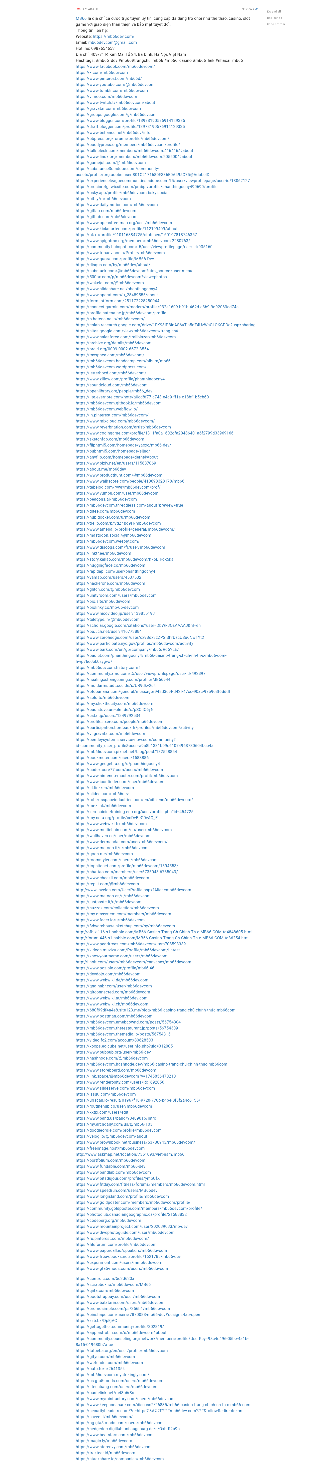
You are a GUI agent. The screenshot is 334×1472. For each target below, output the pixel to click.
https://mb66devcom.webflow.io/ (107, 409)
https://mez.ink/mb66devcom (103, 805)
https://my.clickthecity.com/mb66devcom (114, 703)
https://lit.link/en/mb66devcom (105, 787)
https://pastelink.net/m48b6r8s (105, 1392)
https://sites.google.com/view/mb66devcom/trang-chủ (127, 331)
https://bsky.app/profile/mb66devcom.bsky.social (122, 192)
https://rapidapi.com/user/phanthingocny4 (115, 571)
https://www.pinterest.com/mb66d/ (109, 78)
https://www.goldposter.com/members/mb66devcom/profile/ (133, 1202)
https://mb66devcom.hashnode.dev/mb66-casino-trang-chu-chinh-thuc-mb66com (152, 1064)
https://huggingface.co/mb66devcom (111, 565)
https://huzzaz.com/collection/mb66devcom (117, 908)
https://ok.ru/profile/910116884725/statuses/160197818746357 (136, 234)
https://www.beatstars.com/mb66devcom (115, 1434)
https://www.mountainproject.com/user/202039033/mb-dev (132, 1226)
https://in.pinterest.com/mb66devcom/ (112, 415)
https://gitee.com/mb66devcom (105, 511)
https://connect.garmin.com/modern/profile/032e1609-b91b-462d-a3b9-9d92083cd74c (157, 307)
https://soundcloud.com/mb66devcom (112, 385)
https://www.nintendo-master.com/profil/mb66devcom (127, 775)
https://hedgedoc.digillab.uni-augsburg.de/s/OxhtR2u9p (128, 1428)
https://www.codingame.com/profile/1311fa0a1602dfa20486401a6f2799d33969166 (155, 433)
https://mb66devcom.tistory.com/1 (108, 667)
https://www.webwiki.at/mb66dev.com (112, 998)
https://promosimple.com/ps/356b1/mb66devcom (123, 1308)
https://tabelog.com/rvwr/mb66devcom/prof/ (118, 487)
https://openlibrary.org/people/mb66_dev (114, 391)
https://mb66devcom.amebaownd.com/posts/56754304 (128, 1022)
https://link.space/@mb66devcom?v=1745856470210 (126, 1076)
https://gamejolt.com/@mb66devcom (111, 162)
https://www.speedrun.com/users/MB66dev (117, 1190)
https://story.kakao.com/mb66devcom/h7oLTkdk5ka (125, 559)
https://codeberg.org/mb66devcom (108, 1220)
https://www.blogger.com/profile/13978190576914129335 (130, 120)
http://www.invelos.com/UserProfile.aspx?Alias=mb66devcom (133, 890)
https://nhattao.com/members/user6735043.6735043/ (127, 871)
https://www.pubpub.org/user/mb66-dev (113, 1052)
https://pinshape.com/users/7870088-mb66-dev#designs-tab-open (138, 1314)
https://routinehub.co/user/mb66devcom (114, 1106)
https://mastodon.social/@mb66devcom (113, 535)
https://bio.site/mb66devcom (103, 601)
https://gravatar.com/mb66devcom (108, 108)
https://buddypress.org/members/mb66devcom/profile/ (128, 144)
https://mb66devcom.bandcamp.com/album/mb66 (123, 361)
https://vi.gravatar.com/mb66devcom (110, 733)
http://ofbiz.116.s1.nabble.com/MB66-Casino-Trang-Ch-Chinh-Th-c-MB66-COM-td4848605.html (164, 932)
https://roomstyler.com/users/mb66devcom (117, 859)
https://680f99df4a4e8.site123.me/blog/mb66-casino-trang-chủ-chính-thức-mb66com (156, 1010)
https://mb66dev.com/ (114, 36)
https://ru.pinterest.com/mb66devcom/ (112, 1238)
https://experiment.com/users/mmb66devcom (119, 1262)
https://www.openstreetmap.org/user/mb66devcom (124, 222)
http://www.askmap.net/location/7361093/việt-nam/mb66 (130, 1154)
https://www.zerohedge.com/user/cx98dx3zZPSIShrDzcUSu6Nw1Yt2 (140, 637)
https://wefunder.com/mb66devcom (109, 1362)
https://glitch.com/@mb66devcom (108, 589)
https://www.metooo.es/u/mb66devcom (113, 896)
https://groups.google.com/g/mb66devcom (116, 114)
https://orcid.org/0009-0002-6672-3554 (112, 349)
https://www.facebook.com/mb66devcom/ (115, 66)
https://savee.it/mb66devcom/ (104, 1416)
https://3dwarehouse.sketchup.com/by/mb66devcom (125, 926)
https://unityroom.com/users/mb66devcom (116, 595)
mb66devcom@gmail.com (112, 42)
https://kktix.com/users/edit (102, 1112)
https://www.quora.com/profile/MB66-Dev (115, 258)
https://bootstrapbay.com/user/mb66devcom (118, 1296)
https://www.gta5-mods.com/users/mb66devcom (122, 1268)
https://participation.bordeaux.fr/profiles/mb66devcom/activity (135, 727)
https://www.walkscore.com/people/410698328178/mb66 (130, 481)
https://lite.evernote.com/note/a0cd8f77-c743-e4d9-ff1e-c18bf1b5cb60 (142, 397)
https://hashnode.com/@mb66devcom (112, 1058)
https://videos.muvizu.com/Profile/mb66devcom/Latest (128, 950)
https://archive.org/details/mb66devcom (114, 343)
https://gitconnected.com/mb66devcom (113, 992)
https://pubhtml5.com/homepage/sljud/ (113, 451)
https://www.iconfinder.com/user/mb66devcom (120, 781)
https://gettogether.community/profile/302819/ (120, 1326)
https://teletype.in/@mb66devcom (108, 619)
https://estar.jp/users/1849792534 (108, 715)
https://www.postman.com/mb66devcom (114, 1016)
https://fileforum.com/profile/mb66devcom (116, 1244)
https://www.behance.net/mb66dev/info (113, 132)
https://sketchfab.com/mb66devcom (110, 439)
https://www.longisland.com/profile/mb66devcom (122, 1196)
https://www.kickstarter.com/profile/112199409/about (127, 228)
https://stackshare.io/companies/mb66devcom (120, 1458)
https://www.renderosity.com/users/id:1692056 (120, 1082)
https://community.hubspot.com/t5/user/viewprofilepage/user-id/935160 (144, 246)
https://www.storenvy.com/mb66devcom (114, 1446)
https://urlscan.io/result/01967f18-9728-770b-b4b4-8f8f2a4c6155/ (138, 1100)
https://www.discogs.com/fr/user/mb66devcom (120, 547)
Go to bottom (276, 24)
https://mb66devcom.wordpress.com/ (111, 367)
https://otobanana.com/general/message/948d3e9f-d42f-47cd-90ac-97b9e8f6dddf (153, 691)
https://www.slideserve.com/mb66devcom (115, 1088)
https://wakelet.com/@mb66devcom (110, 282)
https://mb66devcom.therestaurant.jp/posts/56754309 (127, 1028)
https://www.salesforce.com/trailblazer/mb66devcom (126, 337)
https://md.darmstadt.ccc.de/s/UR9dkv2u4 (116, 685)
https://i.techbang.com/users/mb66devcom (117, 1386)
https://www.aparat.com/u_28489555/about (117, 294)
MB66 (81, 18)
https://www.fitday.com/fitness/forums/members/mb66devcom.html (140, 1184)
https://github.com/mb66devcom (107, 216)
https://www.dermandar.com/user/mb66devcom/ (122, 841)
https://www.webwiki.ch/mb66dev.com (112, 1004)
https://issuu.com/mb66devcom (106, 1094)
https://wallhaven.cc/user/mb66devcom (113, 835)
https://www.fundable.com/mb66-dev (111, 1166)
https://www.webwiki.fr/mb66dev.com (111, 823)
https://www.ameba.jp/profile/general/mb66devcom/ (125, 529)
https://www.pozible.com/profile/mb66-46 (115, 968)
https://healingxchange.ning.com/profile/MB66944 (123, 679)
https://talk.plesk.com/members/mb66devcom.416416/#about (134, 150)
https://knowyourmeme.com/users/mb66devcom (122, 956)
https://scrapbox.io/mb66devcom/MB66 (113, 1284)
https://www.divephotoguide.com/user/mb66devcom (125, 1232)
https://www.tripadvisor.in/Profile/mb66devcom (120, 252)
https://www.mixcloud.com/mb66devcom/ (115, 421)
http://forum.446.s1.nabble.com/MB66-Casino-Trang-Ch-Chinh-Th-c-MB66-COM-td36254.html (163, 938)
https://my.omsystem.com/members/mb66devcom (123, 914)
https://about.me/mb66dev (101, 469)
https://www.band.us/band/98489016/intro (116, 1118)
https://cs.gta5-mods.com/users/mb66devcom (120, 1380)
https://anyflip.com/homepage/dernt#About (117, 457)
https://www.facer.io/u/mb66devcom (110, 920)
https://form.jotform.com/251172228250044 (118, 301)
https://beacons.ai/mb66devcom (106, 499)
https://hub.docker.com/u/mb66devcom (113, 517)
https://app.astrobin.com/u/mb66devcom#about (121, 1332)
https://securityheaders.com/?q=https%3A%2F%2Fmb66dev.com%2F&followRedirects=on (159, 1410)
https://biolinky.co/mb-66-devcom (107, 607)
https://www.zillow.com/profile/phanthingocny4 (120, 379)
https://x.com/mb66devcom (102, 72)
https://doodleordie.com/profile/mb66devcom (119, 1130)
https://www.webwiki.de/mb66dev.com (112, 980)
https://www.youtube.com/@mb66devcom (115, 84)
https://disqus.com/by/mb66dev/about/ (113, 264)
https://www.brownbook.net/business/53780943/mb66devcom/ (135, 1142)
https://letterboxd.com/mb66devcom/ (111, 373)
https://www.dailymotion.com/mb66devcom (117, 204)
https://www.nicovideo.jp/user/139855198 (115, 613)
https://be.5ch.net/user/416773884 (109, 631)
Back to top (274, 18)
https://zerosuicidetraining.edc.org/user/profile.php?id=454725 (135, 811)
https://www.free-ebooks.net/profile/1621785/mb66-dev (128, 1256)
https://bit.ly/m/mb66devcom (103, 198)
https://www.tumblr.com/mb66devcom (112, 90)
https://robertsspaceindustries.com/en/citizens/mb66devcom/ (134, 799)
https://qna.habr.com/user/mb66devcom (114, 986)
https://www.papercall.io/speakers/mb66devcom (121, 1250)
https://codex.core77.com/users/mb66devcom (119, 769)
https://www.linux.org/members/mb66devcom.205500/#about (134, 156)
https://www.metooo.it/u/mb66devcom (112, 847)
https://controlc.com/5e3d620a (105, 1278)
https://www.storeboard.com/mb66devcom (116, 1070)
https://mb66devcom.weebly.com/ (108, 541)
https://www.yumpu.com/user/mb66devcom (117, 493)
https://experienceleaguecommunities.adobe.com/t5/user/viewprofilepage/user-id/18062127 (163, 180)
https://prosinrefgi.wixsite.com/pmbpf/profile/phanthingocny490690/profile (147, 186)
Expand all (274, 11)
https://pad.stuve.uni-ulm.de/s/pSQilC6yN (115, 709)
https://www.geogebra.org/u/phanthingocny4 (118, 763)
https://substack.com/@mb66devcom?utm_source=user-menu (134, 270)
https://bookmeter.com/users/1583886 (112, 757)
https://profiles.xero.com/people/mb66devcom (120, 721)
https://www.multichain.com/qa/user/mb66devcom (124, 829)
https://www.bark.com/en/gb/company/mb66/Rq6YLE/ (127, 649)
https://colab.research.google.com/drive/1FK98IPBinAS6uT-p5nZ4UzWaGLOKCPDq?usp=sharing (166, 325)
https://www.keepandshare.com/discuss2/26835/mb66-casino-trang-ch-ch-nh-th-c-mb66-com (163, 1404)
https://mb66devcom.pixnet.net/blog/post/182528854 (126, 751)
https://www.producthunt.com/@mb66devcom (119, 475)
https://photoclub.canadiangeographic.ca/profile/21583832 (131, 1214)
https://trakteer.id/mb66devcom (106, 1452)
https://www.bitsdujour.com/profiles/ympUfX (118, 1178)
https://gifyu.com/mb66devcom (105, 1356)
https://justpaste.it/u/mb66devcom (109, 902)
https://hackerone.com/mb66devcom (110, 583)
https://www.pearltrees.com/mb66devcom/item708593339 (131, 944)
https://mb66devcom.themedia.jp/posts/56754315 (123, 1034)
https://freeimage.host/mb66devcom (110, 1148)
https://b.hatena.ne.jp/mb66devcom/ (110, 319)
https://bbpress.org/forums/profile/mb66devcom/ (122, 138)
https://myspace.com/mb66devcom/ (110, 355)
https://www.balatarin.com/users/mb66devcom (120, 1302)
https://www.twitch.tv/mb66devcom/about (115, 102)
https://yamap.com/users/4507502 (109, 577)
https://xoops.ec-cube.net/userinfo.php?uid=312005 (124, 1046)
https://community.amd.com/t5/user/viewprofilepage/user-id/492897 (141, 673)
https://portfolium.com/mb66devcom (111, 1160)
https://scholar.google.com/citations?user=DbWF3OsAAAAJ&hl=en (138, 625)
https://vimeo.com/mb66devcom (106, 96)
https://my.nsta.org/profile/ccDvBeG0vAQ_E (117, 817)
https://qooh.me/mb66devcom (104, 853)
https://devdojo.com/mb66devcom (108, 974)
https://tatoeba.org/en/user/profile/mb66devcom (122, 1350)
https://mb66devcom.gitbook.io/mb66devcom (119, 403)
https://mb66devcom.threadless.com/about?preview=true (129, 505)
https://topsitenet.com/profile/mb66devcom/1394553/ (127, 865)
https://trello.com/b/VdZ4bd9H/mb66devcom (118, 523)
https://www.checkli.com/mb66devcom (112, 877)
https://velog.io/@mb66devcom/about (111, 1136)
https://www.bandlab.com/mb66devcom (113, 1172)
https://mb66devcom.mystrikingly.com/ (112, 1374)
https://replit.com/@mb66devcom (107, 883)
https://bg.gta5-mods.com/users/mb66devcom (120, 1422)
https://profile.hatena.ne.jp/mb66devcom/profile (121, 313)
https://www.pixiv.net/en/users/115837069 (116, 463)
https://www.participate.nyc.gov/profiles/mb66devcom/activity (134, 643)
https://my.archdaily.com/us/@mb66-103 (114, 1124)
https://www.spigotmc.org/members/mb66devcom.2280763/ (133, 240)
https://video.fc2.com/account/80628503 (114, 1040)
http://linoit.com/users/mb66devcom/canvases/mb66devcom (133, 962)
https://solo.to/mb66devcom (103, 697)
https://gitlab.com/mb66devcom (106, 210)
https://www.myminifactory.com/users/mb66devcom (125, 1398)
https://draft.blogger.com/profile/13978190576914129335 (130, 126)
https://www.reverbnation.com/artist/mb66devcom (123, 427)
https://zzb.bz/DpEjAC (96, 1320)
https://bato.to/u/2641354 (100, 1368)
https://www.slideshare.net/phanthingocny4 (117, 288)
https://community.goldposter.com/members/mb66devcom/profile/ (139, 1208)
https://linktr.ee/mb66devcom (103, 553)
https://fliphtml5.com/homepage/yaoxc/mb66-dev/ (123, 445)
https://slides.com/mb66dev (102, 793)
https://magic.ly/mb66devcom (104, 1440)
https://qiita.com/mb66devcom (105, 1290)
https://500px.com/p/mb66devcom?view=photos (121, 276)
